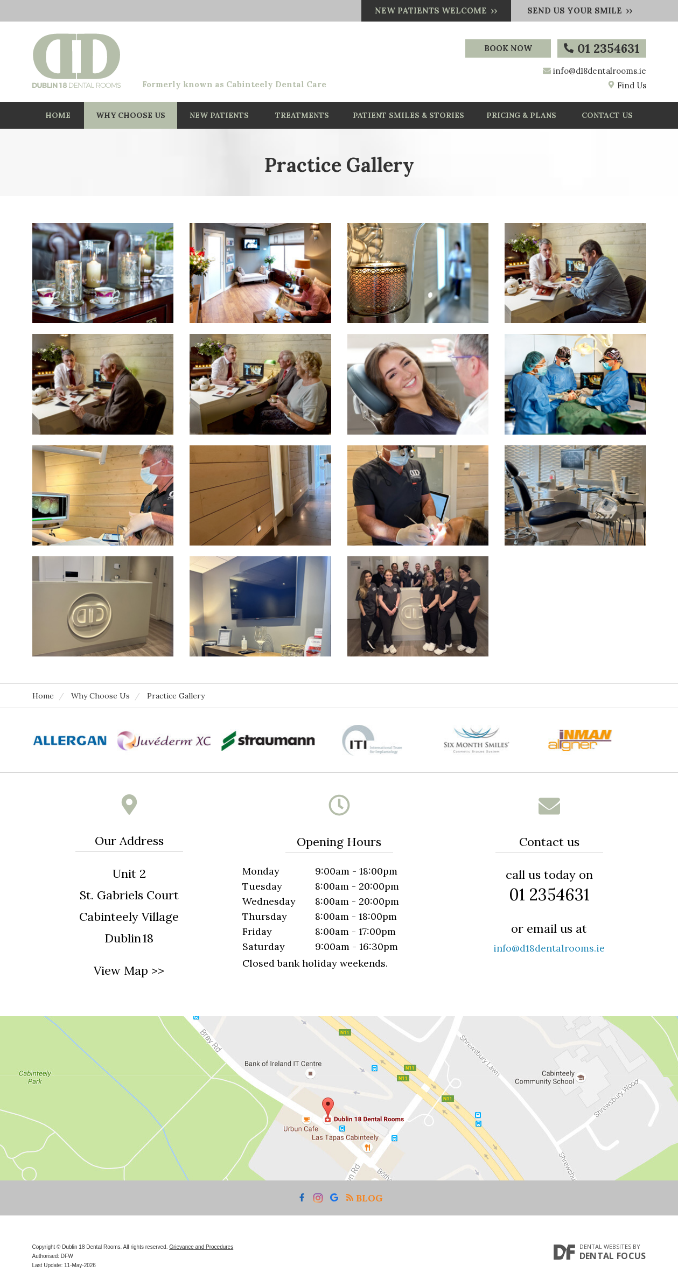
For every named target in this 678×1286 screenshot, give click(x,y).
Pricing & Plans (521, 115)
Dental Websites (605, 1246)
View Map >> (129, 970)
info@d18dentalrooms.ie (599, 71)
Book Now (508, 48)
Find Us (626, 85)
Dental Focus (612, 1256)
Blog (364, 1198)
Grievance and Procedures (201, 1247)
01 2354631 (602, 48)
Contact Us (607, 115)
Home (58, 115)
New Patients (219, 115)
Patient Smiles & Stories (408, 115)
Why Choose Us (130, 115)
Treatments (302, 115)
